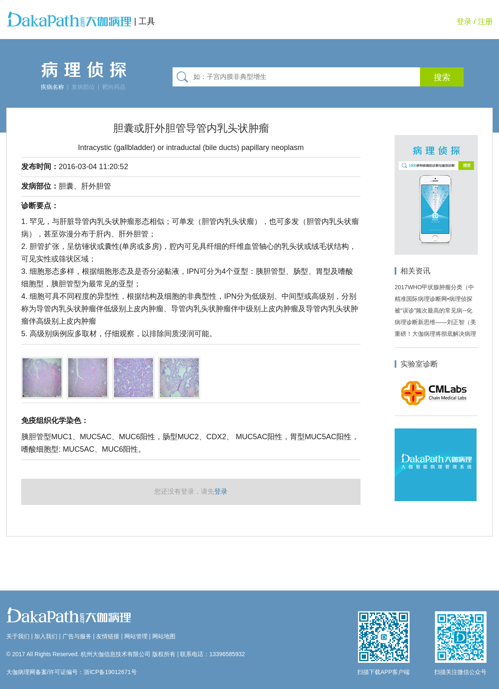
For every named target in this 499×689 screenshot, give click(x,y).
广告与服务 (76, 636)
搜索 (442, 77)
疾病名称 (52, 87)
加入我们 (45, 636)
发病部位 (83, 87)
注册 (485, 21)
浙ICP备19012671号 (110, 672)
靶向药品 (114, 87)
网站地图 (163, 636)
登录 (464, 21)
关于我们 (18, 636)
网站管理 (136, 636)
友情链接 (107, 636)
